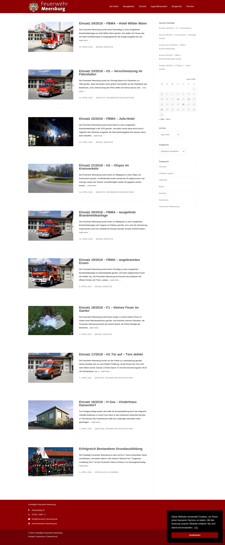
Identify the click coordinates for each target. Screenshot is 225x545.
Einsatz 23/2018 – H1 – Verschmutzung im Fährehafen (110, 72)
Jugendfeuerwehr (159, 6)
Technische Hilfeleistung (120, 98)
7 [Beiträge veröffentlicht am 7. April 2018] (188, 94)
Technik (142, 6)
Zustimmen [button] (194, 535)
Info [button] (196, 527)
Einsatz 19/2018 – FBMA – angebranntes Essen (109, 263)
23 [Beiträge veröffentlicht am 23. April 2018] (162, 110)
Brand (99, 47)
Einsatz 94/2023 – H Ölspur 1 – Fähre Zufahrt (175, 67)
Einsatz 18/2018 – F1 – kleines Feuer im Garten (109, 311)
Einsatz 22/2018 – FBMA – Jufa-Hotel (107, 118)
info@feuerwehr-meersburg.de (44, 524)
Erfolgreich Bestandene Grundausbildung (110, 452)
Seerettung (163, 200)
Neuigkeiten (128, 6)
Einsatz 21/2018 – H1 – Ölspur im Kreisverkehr (104, 168)
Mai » (168, 119)
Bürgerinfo (177, 6)
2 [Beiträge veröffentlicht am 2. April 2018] (161, 94)
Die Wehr (113, 6)
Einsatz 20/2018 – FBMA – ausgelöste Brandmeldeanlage (107, 215)
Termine (190, 6)
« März (162, 119)
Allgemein (112, 476)
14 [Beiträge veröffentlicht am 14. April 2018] (189, 99)
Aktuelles (100, 476)
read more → (84, 40)
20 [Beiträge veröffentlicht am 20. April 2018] (183, 104)
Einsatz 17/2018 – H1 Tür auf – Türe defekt (111, 357)
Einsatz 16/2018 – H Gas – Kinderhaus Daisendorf (108, 406)
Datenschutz (52, 541)
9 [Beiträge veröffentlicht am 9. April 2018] (161, 99)
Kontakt (31, 541)
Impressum (40, 541)
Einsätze (108, 47)
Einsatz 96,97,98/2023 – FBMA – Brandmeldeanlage (173, 47)
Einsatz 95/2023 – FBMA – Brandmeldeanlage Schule (170, 57)
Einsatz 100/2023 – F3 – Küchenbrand (175, 28)
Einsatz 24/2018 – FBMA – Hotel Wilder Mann (113, 23)
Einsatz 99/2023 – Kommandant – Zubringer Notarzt (177, 37)
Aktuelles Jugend (166, 173)
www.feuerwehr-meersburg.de (44, 528)
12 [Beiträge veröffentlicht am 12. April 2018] (178, 99)
